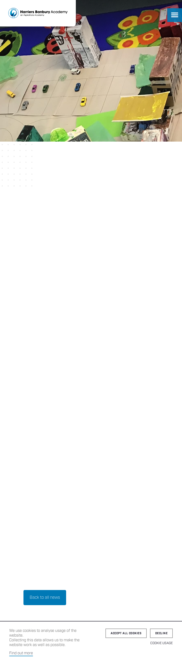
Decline (161, 633)
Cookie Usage (161, 643)
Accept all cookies (126, 633)
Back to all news (45, 278)
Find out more (21, 653)
